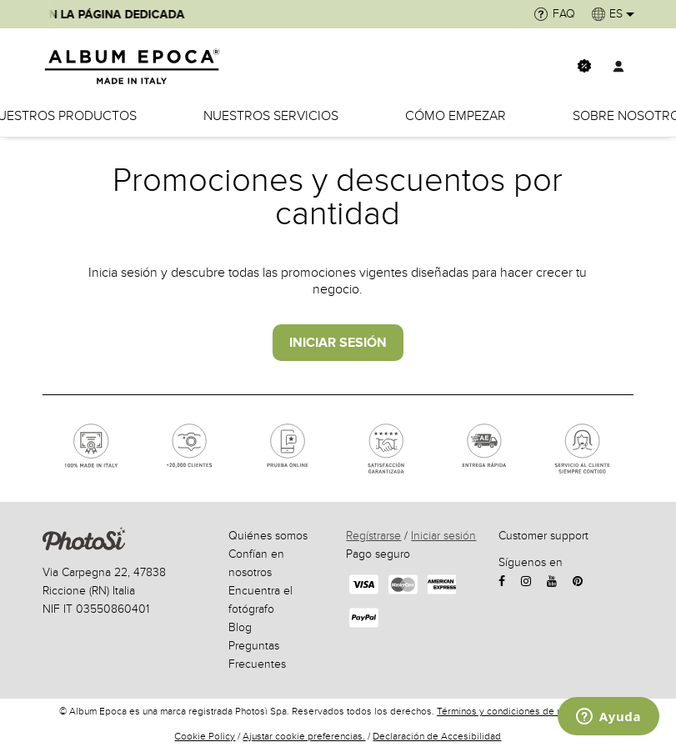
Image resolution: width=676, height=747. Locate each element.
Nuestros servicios (270, 116)
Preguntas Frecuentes (257, 655)
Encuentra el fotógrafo (260, 600)
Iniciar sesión (443, 536)
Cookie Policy (204, 736)
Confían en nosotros (256, 563)
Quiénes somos (268, 536)
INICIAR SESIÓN (338, 342)
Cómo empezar (455, 116)
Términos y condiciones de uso (505, 711)
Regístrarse (373, 536)
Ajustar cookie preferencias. (304, 736)
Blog (240, 627)
